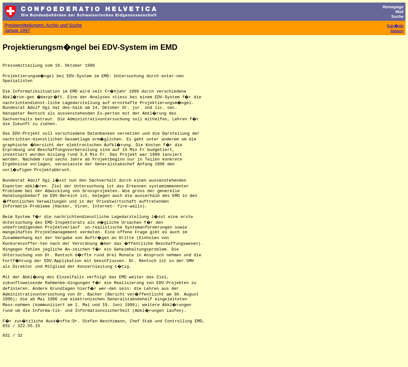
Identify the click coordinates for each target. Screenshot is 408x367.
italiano (397, 30)
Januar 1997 (17, 30)
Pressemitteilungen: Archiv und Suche (43, 25)
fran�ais (395, 25)
